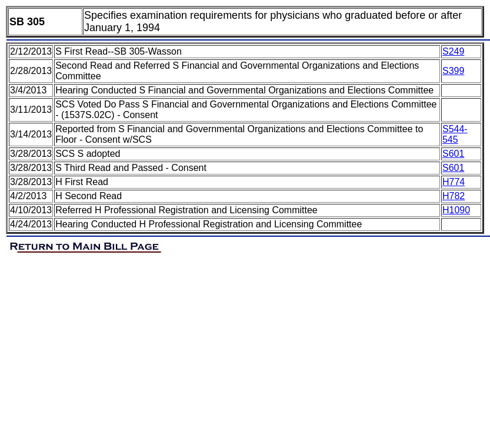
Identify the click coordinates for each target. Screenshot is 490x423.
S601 (453, 154)
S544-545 (455, 134)
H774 (453, 182)
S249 (453, 51)
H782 (453, 196)
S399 (453, 71)
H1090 (456, 210)
